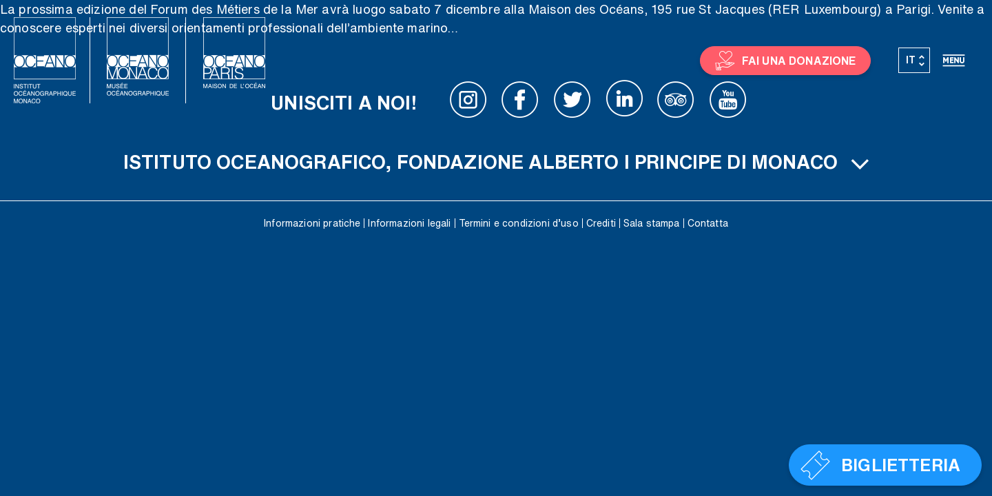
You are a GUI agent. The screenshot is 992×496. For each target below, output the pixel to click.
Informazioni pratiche (312, 223)
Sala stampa (651, 223)
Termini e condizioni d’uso (519, 223)
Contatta (708, 223)
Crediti (601, 223)
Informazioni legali (409, 223)
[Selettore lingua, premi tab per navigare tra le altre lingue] (914, 60)
